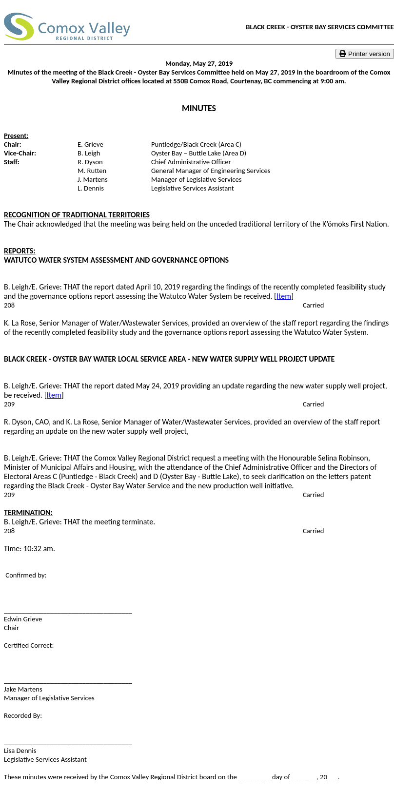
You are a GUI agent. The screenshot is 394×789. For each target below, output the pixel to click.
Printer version (364, 54)
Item (283, 296)
